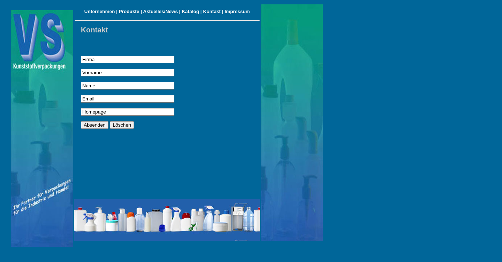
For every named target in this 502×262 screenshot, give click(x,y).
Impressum (237, 11)
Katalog (190, 11)
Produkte (129, 11)
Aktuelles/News (160, 11)
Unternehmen (99, 11)
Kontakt (212, 11)
